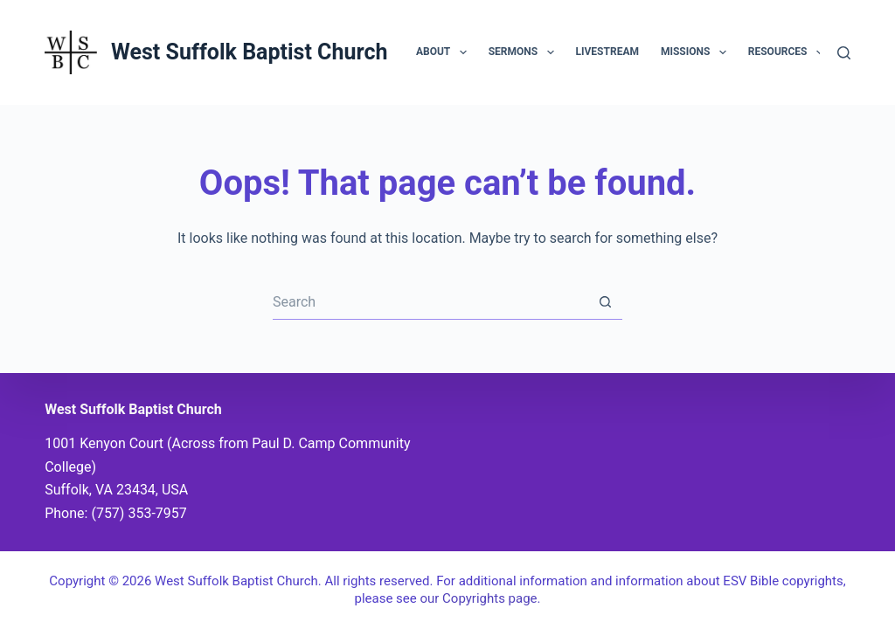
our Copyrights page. (480, 598)
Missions (697, 52)
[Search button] (604, 302)
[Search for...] (430, 302)
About (445, 52)
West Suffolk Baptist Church (249, 52)
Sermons (525, 52)
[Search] (843, 52)
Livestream (607, 51)
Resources (789, 52)
